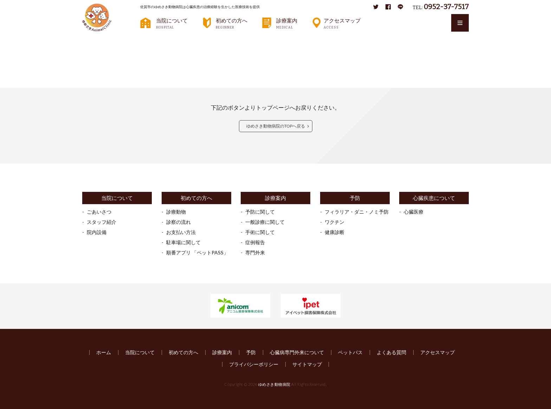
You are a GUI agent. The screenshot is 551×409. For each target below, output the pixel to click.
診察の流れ (178, 222)
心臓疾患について (434, 198)
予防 (355, 198)
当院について (172, 23)
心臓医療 (413, 212)
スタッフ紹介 (101, 222)
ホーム (103, 352)
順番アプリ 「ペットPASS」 (197, 252)
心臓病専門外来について (297, 352)
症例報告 (255, 242)
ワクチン (334, 222)
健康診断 (334, 232)
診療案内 (286, 23)
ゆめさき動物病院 (274, 384)
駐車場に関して (183, 242)
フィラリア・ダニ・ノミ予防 (357, 212)
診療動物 (176, 212)
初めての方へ (231, 23)
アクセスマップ (342, 23)
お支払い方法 (181, 232)
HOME (94, 40)
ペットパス (350, 352)
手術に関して (260, 232)
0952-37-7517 (446, 7)
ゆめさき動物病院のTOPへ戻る (275, 126)
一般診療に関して (265, 222)
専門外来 (255, 252)
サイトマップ (307, 364)
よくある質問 (391, 352)
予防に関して (260, 212)
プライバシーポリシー (253, 364)
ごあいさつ (99, 212)
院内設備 (96, 232)
